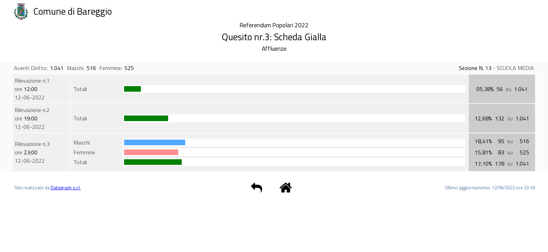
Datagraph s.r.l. (66, 187)
